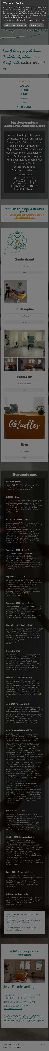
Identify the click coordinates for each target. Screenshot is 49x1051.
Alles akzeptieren (36, 25)
